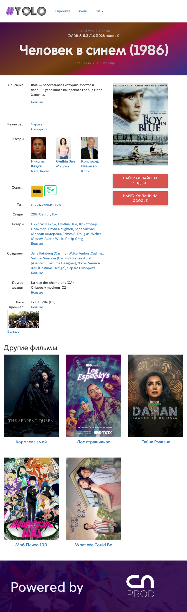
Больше (37, 102)
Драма (104, 31)
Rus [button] (98, 11)
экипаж (48, 204)
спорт (35, 204)
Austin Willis (54, 239)
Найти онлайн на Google (140, 198)
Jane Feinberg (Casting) (49, 253)
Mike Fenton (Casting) (86, 253)
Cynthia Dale (67, 224)
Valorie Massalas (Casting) (51, 258)
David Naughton (60, 229)
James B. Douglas (76, 234)
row (58, 204)
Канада (109, 63)
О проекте (62, 11)
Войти (82, 11)
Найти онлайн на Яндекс (140, 181)
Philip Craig (74, 239)
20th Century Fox (44, 214)
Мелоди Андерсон (46, 234)
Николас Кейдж (43, 224)
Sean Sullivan (85, 229)
